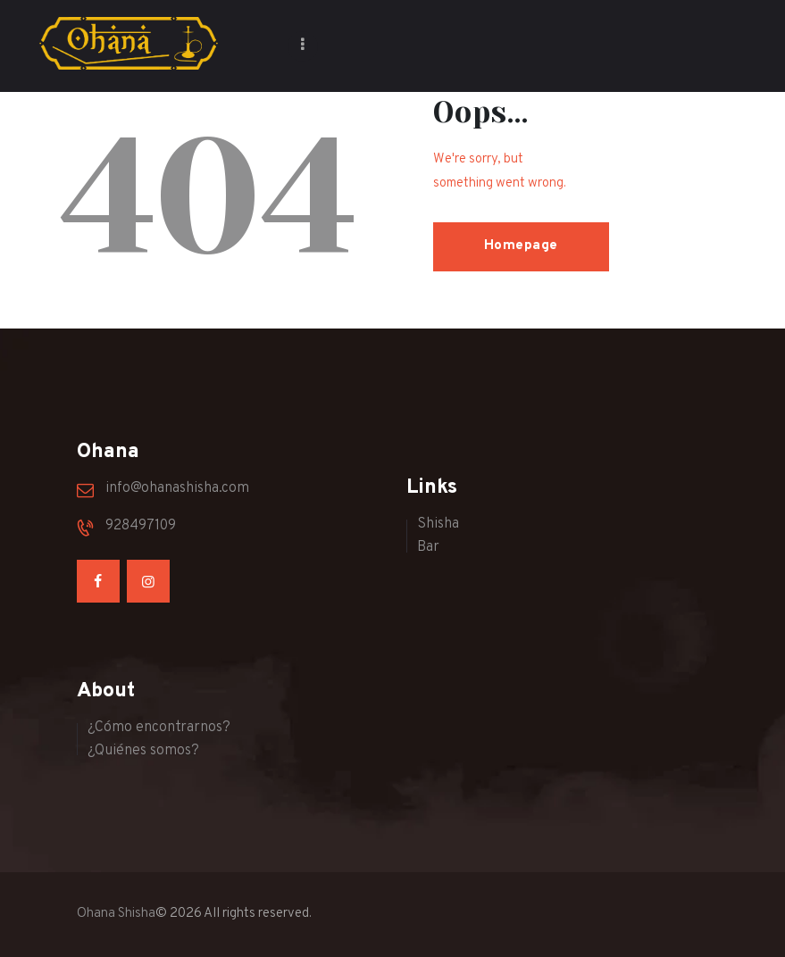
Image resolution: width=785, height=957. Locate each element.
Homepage (521, 245)
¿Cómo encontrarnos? (159, 727)
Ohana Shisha (116, 913)
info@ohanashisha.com (177, 488)
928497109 (140, 526)
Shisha (438, 524)
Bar (428, 547)
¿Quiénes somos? (143, 751)
